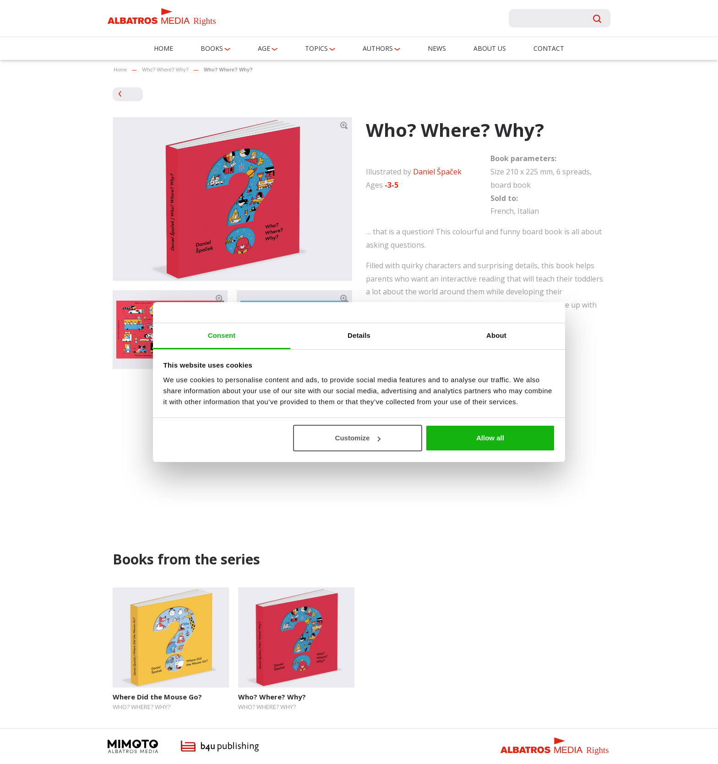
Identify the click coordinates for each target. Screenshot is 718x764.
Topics (316, 48)
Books (212, 48)
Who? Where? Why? (165, 69)
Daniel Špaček (437, 172)
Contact (548, 48)
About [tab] (496, 335)
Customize (358, 438)
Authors (378, 48)
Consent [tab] (222, 335)
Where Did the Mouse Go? (157, 696)
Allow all (490, 438)
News (437, 48)
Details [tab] (359, 335)
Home (163, 48)
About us (489, 48)
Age (264, 48)
